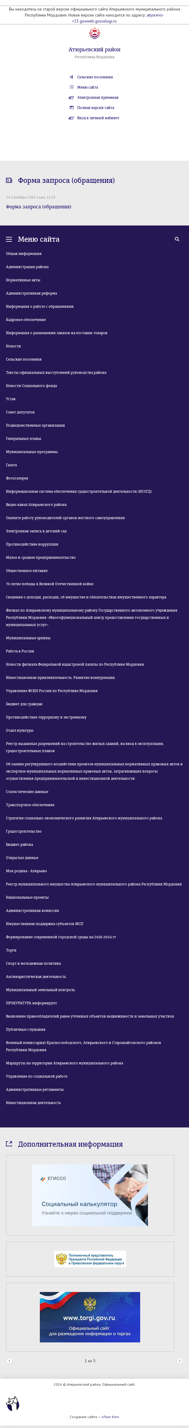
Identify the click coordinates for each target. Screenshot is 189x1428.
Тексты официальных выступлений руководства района (56, 373)
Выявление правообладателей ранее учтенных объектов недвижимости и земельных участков (90, 1016)
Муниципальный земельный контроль (40, 990)
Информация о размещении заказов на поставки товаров (57, 333)
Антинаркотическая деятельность (36, 977)
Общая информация (24, 254)
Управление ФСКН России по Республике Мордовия (52, 691)
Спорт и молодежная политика (33, 963)
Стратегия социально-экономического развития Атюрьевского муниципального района (84, 818)
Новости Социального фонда (31, 386)
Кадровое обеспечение (26, 320)
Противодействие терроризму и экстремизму (46, 717)
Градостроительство (24, 831)
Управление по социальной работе (36, 1076)
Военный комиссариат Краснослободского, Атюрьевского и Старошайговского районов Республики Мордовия (83, 1046)
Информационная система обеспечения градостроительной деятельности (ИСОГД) (79, 491)
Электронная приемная (98, 97)
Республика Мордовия (94, 57)
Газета (11, 465)
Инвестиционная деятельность (33, 1103)
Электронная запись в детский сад (36, 531)
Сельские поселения (95, 77)
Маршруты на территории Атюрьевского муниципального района (64, 1063)
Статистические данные (27, 792)
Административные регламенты (35, 1090)
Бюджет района (19, 845)
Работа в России (20, 651)
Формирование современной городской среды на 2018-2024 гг (61, 937)
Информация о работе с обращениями (40, 306)
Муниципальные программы (32, 452)
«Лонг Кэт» (110, 1416)
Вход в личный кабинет (98, 118)
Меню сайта (87, 87)
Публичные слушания (26, 1029)
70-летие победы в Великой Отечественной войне (49, 584)
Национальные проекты (27, 897)
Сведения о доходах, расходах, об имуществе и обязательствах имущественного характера (86, 597)
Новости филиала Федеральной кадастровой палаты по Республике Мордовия (75, 664)
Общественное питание (27, 571)
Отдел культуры (20, 730)
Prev (9, 1361)
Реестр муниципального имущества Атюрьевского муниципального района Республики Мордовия (94, 884)
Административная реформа (31, 293)
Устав (11, 399)
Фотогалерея (17, 478)
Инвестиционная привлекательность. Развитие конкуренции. (61, 678)
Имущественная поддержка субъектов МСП (44, 924)
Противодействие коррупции (32, 544)
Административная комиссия (32, 911)
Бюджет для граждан (24, 704)
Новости (13, 346)
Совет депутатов (20, 412)
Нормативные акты (23, 280)
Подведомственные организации (35, 425)
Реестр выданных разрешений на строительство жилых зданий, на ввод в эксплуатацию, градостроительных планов (85, 747)
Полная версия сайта (95, 108)
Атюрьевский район (94, 49)
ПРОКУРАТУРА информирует (31, 1003)
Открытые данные (22, 858)
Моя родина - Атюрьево (26, 871)
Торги (11, 950)
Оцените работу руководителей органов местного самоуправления (65, 518)
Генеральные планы (23, 439)
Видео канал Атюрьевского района (36, 505)
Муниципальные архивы (28, 638)
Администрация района (27, 267)
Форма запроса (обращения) (38, 207)
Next (179, 1361)
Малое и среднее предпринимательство (41, 557)
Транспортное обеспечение (30, 805)
